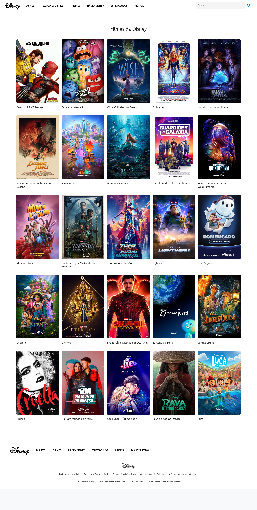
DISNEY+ (41, 471)
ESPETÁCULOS (100, 471)
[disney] (19, 472)
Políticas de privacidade (69, 495)
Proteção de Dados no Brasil (96, 495)
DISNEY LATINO (140, 471)
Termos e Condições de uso (124, 495)
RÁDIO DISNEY (76, 471)
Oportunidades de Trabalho (152, 495)
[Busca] (220, 5)
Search (249, 5)
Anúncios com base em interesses (182, 495)
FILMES (57, 471)
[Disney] (12, 6)
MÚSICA (119, 471)
